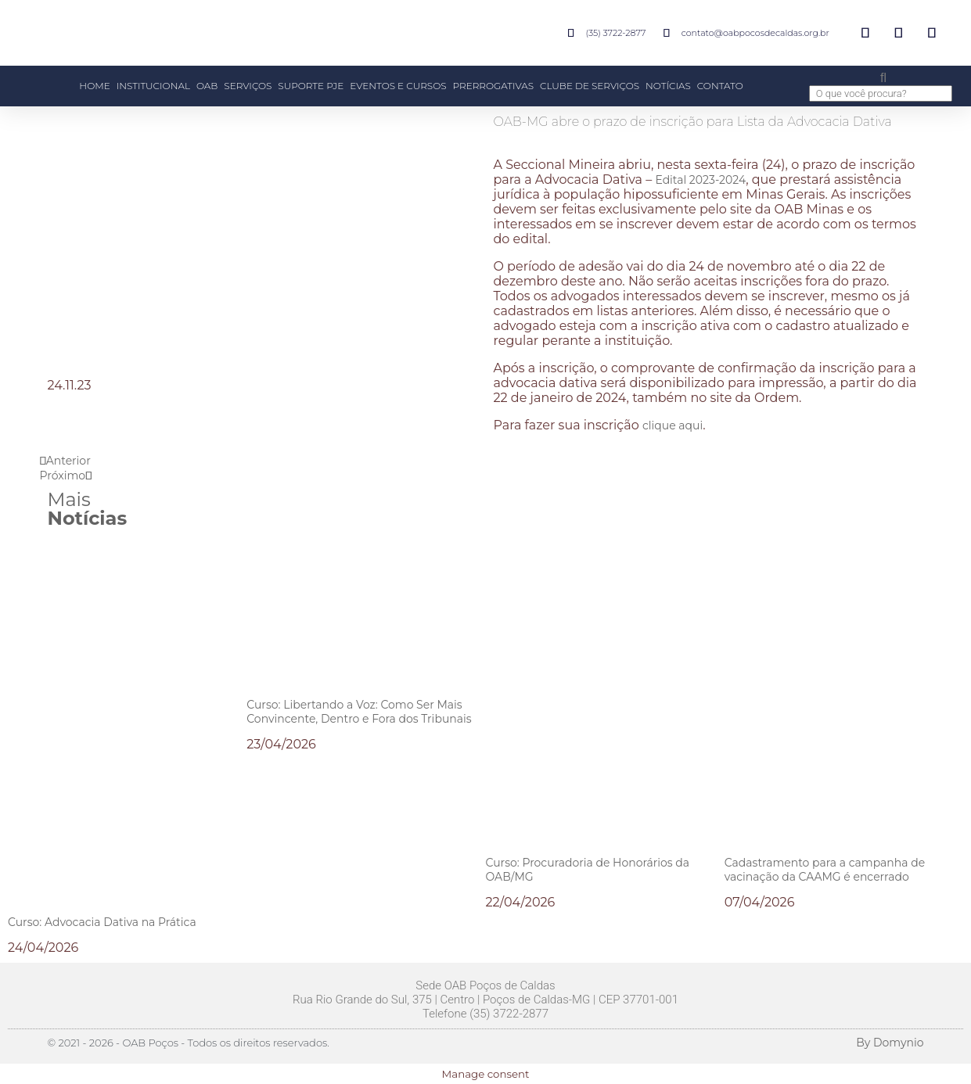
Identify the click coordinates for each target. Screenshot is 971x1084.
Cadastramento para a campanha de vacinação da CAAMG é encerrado (825, 870)
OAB (207, 86)
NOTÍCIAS (668, 86)
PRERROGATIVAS (493, 86)
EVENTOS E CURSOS (398, 86)
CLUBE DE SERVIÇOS (589, 86)
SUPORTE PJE (310, 86)
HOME (94, 86)
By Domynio (889, 1043)
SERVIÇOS (248, 86)
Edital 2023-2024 (700, 180)
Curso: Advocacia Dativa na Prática (102, 922)
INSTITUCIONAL (153, 86)
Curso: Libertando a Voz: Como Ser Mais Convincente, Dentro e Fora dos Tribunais (358, 712)
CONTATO (720, 86)
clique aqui (672, 425)
